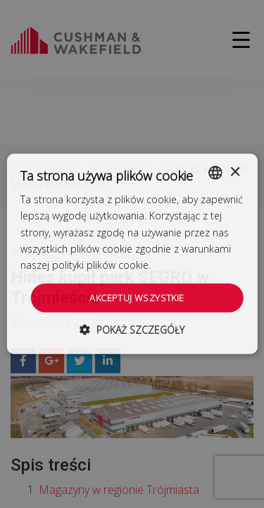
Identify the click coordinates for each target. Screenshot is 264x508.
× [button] (235, 172)
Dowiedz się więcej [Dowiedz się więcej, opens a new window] (196, 265)
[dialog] (132, 254)
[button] (132, 330)
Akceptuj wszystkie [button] (136, 297)
